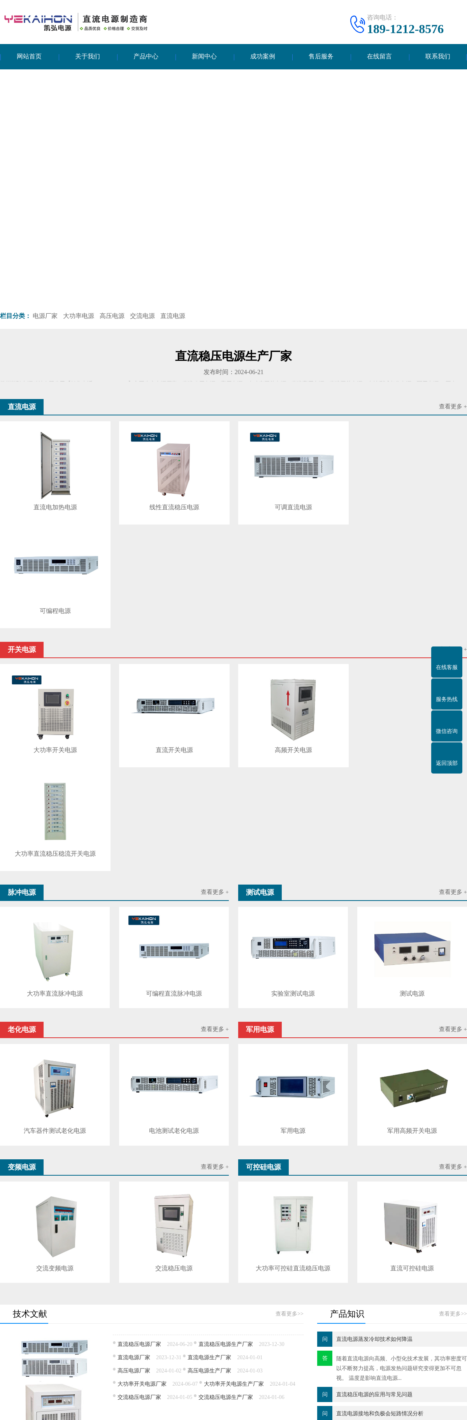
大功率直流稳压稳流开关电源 (409, 645)
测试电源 (412, 785)
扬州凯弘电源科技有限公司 (206, 1408)
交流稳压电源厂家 (139, 1188)
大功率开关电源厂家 (142, 1175)
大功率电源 (78, 316)
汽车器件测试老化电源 (55, 922)
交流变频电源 (55, 1059)
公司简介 (11, 1328)
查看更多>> (290, 1105)
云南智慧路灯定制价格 (196, 1279)
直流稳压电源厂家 (139, 1135)
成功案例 (262, 56)
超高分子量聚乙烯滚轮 (62, 1279)
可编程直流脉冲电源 (174, 785)
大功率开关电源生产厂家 (234, 1175)
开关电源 (131, 1328)
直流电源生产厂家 (209, 1149)
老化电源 (61, 1352)
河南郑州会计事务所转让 (129, 1279)
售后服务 (321, 56)
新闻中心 (204, 56)
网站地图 (334, 1408)
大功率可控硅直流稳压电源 (293, 1059)
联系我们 (437, 56)
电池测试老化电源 (174, 922)
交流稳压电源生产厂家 (225, 1188)
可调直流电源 (291, 506)
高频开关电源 (291, 645)
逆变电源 (61, 1375)
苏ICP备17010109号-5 (292, 1408)
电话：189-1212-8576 (360, 1330)
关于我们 (87, 56)
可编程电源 (409, 506)
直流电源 (172, 316)
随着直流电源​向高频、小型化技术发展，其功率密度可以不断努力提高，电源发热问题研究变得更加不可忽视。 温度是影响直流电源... (401, 1159)
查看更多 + (453, 407)
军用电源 (293, 922)
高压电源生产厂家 (209, 1162)
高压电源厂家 (134, 1162)
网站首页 (29, 56)
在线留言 (379, 56)
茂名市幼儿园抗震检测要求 (335, 1279)
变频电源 (61, 1363)
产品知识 (213, 1340)
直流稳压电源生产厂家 (225, 1135)
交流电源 (142, 316)
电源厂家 (45, 316)
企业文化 (11, 1340)
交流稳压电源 (174, 1059)
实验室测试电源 (293, 785)
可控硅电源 (134, 1363)
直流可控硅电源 (412, 1059)
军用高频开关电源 (412, 922)
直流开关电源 (173, 645)
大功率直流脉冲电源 (55, 785)
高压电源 (112, 316)
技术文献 (213, 1328)
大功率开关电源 (55, 645)
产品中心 (145, 56)
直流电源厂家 (134, 1149)
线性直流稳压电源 (173, 506)
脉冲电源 (61, 1340)
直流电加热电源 (55, 506)
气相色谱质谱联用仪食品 (263, 1279)
